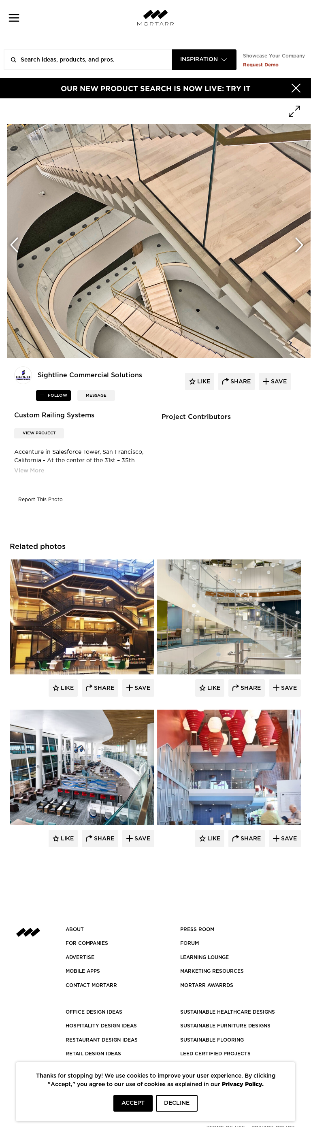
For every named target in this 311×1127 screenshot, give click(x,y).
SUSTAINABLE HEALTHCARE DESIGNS (227, 1012)
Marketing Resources (212, 971)
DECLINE (177, 1103)
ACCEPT (133, 1103)
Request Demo (261, 64)
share (240, 382)
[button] (14, 17)
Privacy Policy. (243, 1084)
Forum (189, 943)
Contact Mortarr (91, 985)
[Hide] (296, 88)
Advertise (80, 957)
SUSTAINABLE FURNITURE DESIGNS (225, 1025)
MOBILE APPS (83, 971)
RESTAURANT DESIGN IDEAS (102, 1040)
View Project (39, 433)
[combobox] (204, 59)
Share (103, 688)
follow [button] (57, 395)
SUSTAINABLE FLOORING (212, 1040)
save (278, 382)
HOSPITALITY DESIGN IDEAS (101, 1025)
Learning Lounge (204, 957)
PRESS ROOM (197, 929)
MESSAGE (96, 395)
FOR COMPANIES (87, 943)
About (75, 929)
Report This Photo (40, 499)
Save (141, 688)
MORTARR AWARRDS (206, 985)
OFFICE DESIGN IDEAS (94, 1012)
